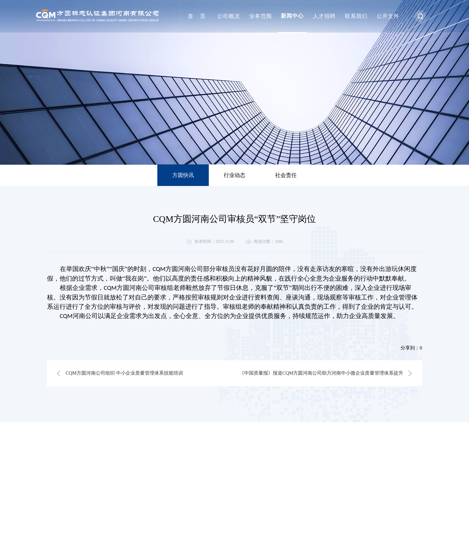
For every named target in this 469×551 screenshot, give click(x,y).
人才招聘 (324, 16)
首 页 (197, 16)
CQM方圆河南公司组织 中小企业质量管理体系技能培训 (124, 373)
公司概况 (228, 16)
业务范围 (260, 16)
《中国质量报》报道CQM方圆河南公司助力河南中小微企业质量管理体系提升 (321, 373)
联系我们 (356, 16)
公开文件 (388, 16)
